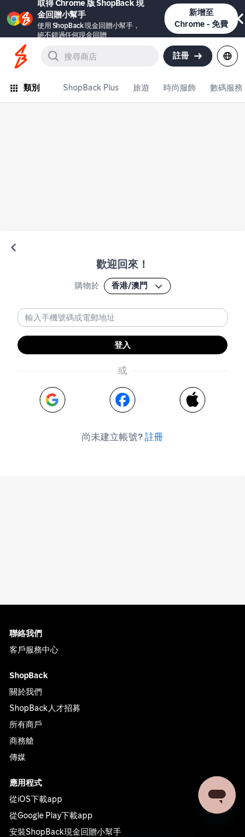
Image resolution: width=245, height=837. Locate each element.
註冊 (154, 436)
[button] (13, 247)
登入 (122, 345)
